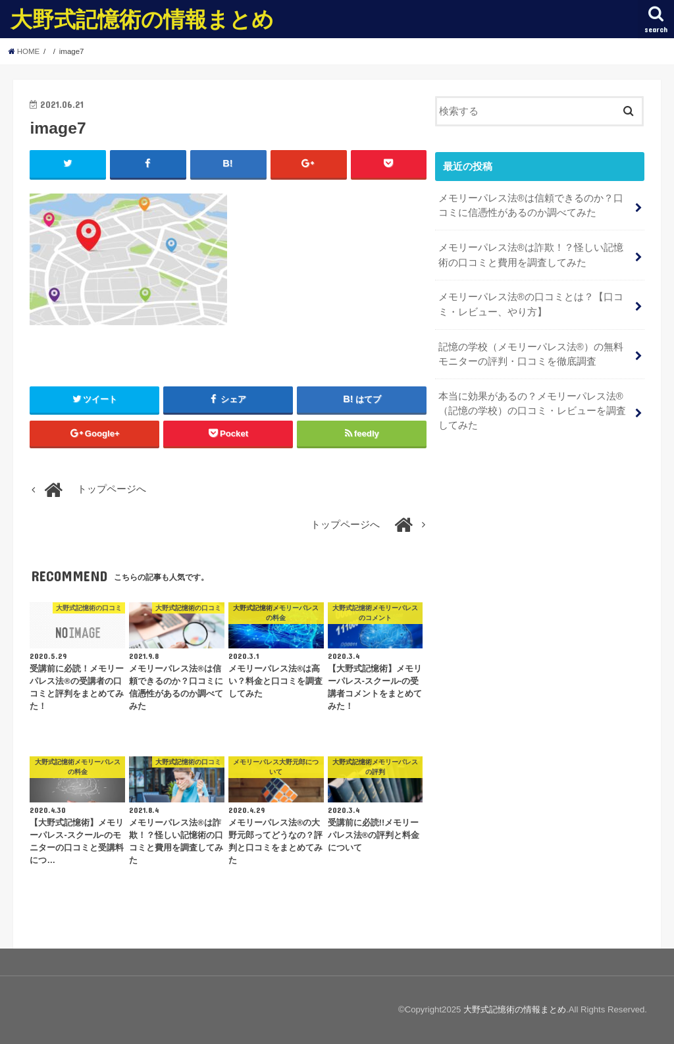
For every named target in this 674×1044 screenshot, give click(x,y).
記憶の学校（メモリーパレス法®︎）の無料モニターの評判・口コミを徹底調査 (530, 354)
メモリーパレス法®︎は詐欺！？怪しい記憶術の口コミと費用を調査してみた (530, 254)
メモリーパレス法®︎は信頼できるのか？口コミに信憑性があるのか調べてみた (530, 205)
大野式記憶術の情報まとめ (142, 19)
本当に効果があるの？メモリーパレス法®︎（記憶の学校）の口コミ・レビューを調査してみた (532, 411)
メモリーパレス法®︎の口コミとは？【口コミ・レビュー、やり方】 (530, 304)
